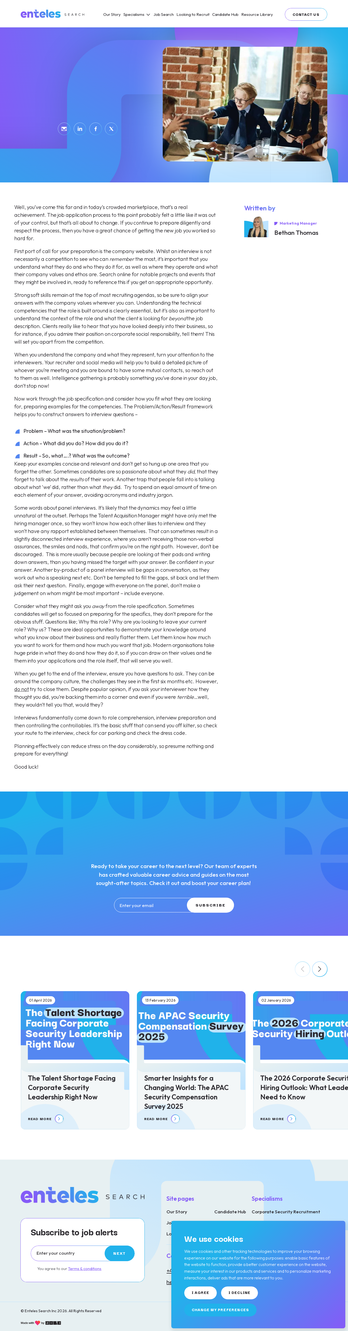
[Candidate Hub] (225, 14)
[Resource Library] (257, 14)
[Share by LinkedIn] (80, 129)
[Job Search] (164, 14)
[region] (206, 13)
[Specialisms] (137, 14)
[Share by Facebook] (95, 129)
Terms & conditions (84, 1268)
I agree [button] (200, 1292)
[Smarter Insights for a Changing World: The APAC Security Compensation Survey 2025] (191, 1060)
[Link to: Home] (53, 13)
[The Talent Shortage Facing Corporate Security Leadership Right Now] (75, 1060)
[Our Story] (112, 14)
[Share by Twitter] (111, 129)
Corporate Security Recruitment (286, 1211)
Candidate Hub (230, 1211)
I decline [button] (240, 1292)
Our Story (176, 1211)
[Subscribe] (119, 1253)
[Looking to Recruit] (192, 14)
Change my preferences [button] (220, 1309)
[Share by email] (64, 129)
